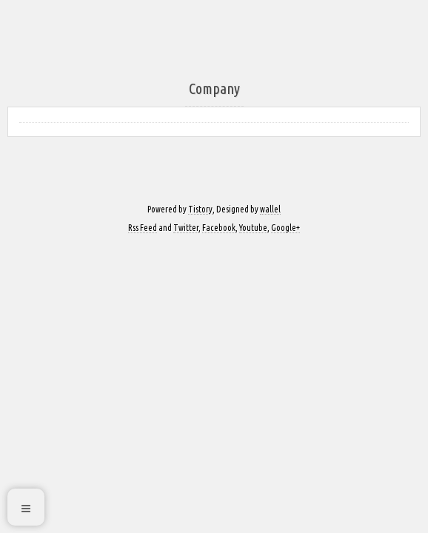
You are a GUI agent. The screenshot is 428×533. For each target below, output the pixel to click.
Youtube (253, 227)
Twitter (185, 227)
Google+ (285, 227)
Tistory (200, 209)
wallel (270, 209)
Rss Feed (142, 227)
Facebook (218, 227)
